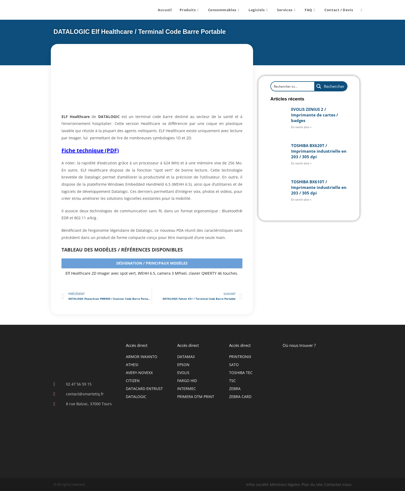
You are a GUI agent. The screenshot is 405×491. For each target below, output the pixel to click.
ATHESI (132, 364)
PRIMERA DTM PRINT (195, 396)
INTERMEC (186, 388)
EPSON (183, 364)
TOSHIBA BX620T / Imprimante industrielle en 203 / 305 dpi (318, 151)
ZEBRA (235, 388)
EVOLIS (183, 372)
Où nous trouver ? (299, 345)
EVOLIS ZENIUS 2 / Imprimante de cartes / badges (314, 114)
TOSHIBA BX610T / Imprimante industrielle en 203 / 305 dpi (318, 187)
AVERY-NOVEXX (139, 372)
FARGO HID (187, 380)
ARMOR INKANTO (141, 356)
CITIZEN (133, 380)
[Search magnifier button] (330, 86)
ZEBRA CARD (240, 396)
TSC (232, 380)
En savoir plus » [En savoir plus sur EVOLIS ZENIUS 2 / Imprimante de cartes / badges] (301, 126)
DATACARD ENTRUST (144, 388)
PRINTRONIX (240, 356)
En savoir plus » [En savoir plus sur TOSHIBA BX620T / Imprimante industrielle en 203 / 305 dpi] (301, 163)
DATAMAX (186, 356)
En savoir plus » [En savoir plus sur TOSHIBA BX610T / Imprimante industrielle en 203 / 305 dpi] (301, 199)
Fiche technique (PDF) (90, 150)
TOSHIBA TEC (241, 372)
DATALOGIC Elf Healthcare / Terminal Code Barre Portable (137, 31)
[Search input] (290, 86)
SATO (234, 364)
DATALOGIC (136, 396)
